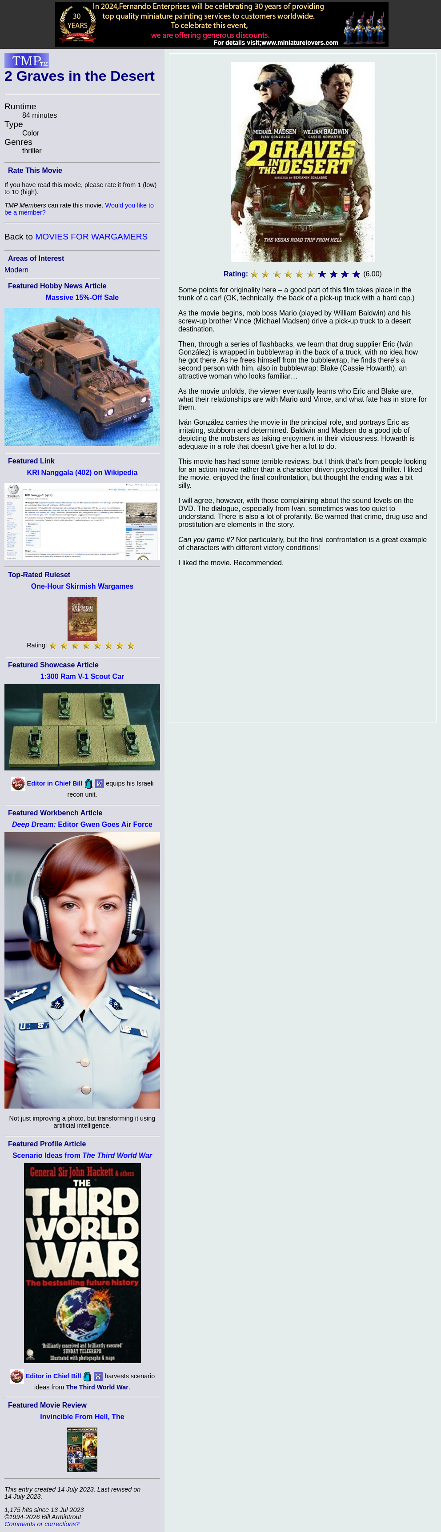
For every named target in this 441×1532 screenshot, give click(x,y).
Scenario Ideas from (82, 1155)
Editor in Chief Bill (55, 783)
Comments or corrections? (42, 1524)
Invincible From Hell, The (82, 1416)
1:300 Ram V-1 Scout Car (82, 676)
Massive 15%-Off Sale (82, 297)
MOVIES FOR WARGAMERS (91, 236)
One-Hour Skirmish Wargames (82, 586)
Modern (16, 270)
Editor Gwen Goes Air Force (82, 824)
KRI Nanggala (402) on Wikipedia (82, 472)
